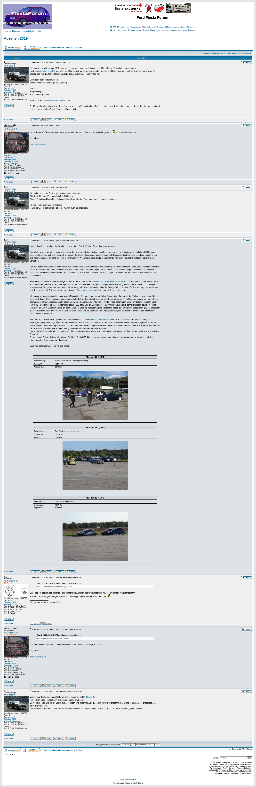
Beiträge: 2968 (10, 602)
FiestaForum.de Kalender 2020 (106, 281)
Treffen (79, 48)
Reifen (79, 311)
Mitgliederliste (170, 27)
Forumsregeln (134, 27)
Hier (31, 700)
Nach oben (8, 120)
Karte (181, 27)
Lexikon (121, 27)
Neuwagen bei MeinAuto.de (128, 779)
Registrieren (134, 30)
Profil (145, 30)
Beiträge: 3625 (10, 160)
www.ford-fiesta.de (12, 31)
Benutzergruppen (118, 30)
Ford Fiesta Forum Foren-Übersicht (58, 48)
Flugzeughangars (84, 290)
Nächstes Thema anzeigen (239, 53)
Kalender (191, 27)
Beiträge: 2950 (10, 90)
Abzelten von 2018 (47, 71)
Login (191, 30)
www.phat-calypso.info (32, 31)
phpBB (122, 783)
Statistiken (147, 27)
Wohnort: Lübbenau (12, 92)
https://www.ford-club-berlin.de (56, 100)
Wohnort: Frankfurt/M (12, 604)
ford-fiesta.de (89, 697)
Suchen (158, 27)
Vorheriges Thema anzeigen (214, 53)
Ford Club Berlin (99, 319)
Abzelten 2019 (16, 38)
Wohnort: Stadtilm (11, 161)
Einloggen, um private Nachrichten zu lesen (168, 30)
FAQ (113, 27)
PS (148, 308)
